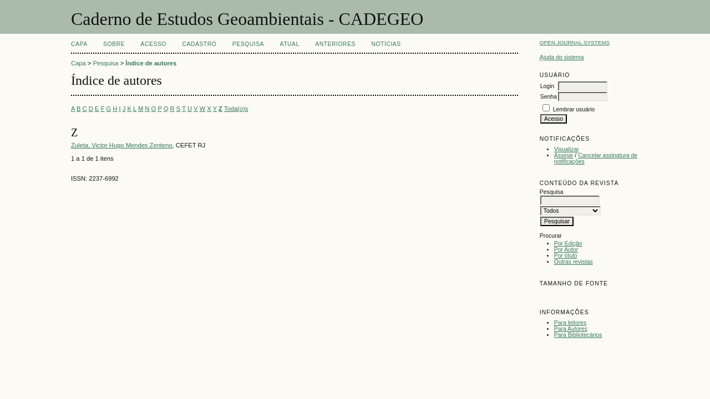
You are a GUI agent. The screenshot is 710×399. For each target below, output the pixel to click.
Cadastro (199, 44)
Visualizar (566, 149)
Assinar (564, 155)
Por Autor (566, 250)
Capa (79, 44)
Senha (548, 97)
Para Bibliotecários (578, 335)
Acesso (153, 44)
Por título (565, 256)
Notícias (385, 44)
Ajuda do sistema (562, 57)
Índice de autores (150, 63)
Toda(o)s (236, 108)
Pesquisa (248, 44)
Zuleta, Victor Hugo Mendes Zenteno (122, 145)
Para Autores (570, 329)
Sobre (114, 44)
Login (547, 86)
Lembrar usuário (574, 109)
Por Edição (568, 244)
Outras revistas (573, 262)
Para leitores (570, 323)
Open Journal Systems (575, 42)
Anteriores (335, 44)
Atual (290, 44)
